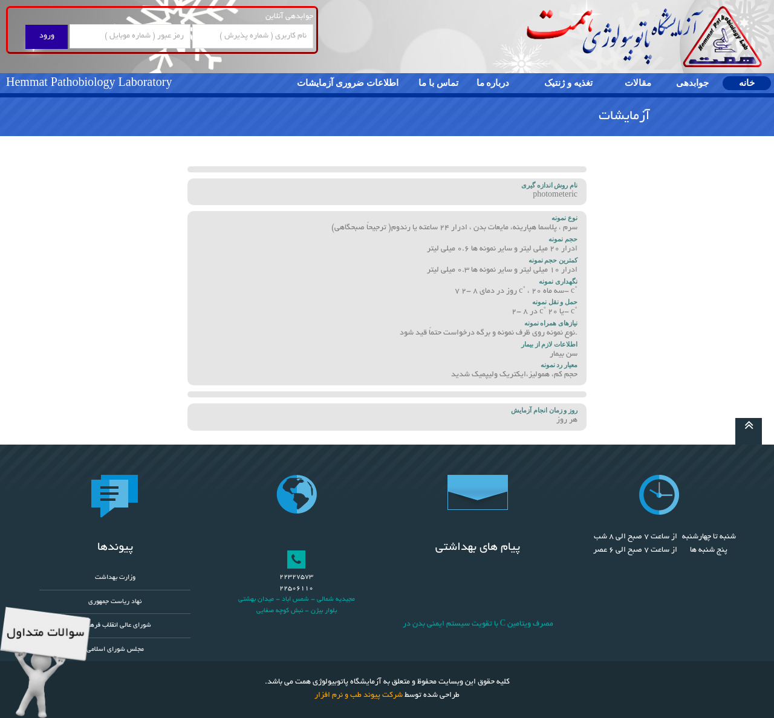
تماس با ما (438, 83)
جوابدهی (692, 83)
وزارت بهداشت (115, 577)
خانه (747, 83)
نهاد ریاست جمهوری (114, 601)
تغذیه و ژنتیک (568, 83)
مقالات (638, 83)
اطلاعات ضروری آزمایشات (347, 83)
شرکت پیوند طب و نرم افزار (358, 695)
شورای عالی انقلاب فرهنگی (115, 625)
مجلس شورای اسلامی (115, 649)
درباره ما (493, 83)
